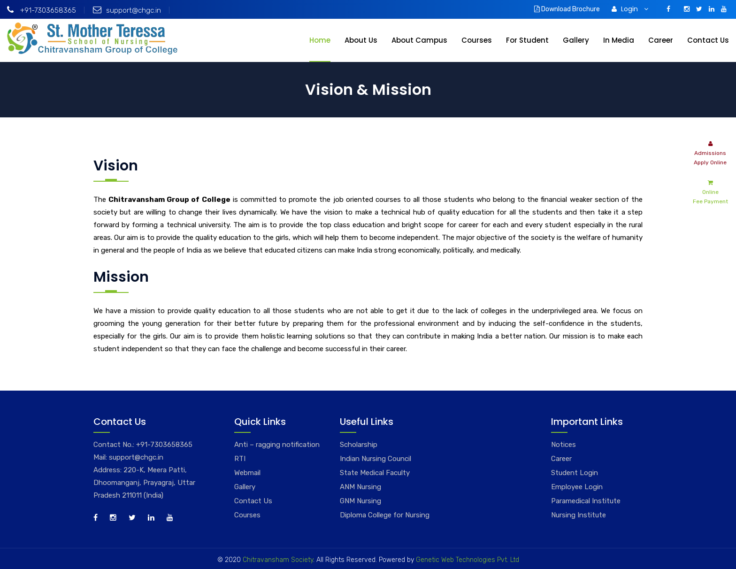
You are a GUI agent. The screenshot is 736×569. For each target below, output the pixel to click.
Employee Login (577, 487)
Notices (563, 444)
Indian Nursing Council (375, 458)
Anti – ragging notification (277, 444)
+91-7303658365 (41, 10)
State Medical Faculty (375, 473)
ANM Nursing (360, 487)
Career (660, 40)
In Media (618, 40)
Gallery (576, 40)
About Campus (419, 40)
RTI (239, 458)
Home (319, 40)
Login (630, 9)
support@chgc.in (127, 10)
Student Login (574, 473)
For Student (527, 40)
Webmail (247, 473)
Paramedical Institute (586, 501)
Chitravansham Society (278, 560)
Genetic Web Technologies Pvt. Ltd (466, 560)
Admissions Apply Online (710, 152)
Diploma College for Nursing (384, 515)
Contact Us (708, 40)
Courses (476, 40)
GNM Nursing (360, 501)
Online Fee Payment (710, 191)
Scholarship (358, 444)
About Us (361, 40)
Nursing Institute (578, 515)
